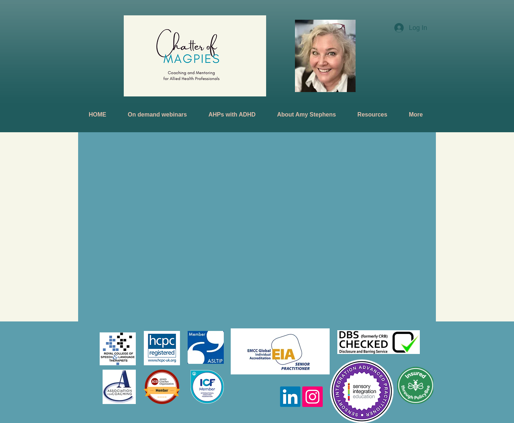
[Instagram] (312, 396)
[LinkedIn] (290, 396)
